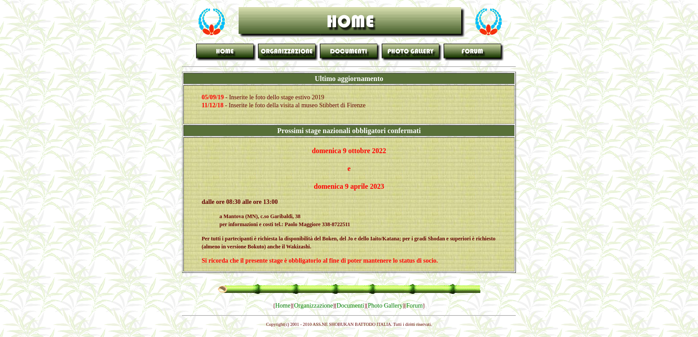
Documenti (350, 305)
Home (282, 305)
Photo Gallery (385, 305)
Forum (414, 305)
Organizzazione (313, 305)
